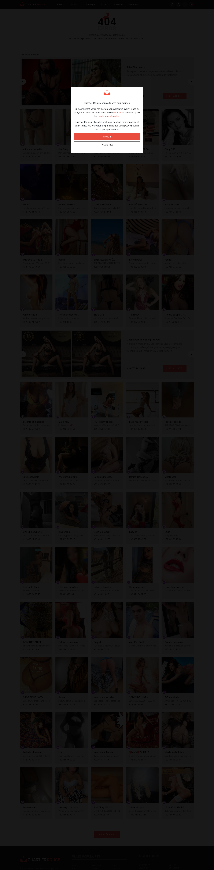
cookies (117, 112)
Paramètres (107, 145)
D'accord (107, 137)
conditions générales (108, 116)
